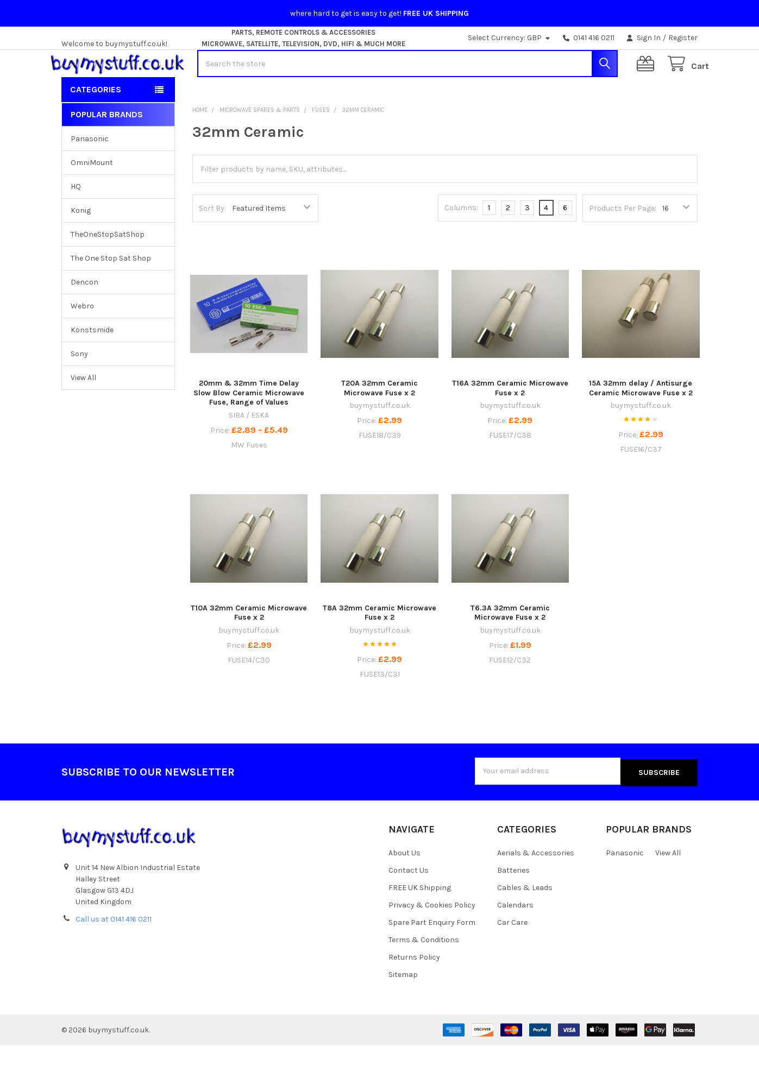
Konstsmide (92, 364)
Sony (79, 388)
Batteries (513, 902)
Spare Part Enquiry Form (431, 955)
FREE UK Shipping (419, 920)
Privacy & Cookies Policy (431, 937)
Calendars (515, 937)
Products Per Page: (622, 243)
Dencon (84, 316)
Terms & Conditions (423, 972)
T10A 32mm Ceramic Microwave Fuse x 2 (249, 647)
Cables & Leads (525, 920)
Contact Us (408, 902)
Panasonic (90, 173)
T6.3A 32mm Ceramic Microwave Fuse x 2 (510, 647)
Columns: (461, 242)
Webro (82, 340)
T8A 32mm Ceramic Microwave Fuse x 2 (379, 647)
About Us (404, 885)
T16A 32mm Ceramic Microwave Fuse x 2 (510, 422)
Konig (81, 245)
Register (683, 37)
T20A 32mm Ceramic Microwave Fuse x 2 (379, 422)
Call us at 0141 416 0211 (114, 952)
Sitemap (403, 1007)
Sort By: (212, 243)
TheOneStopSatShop (108, 269)
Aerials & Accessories (535, 885)
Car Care (512, 955)
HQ (76, 221)
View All (83, 412)
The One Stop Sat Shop (111, 293)
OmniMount (92, 197)
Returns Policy (414, 989)
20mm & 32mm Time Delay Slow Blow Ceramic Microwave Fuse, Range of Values (248, 427)
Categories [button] (95, 124)
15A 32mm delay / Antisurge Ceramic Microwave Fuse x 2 (641, 422)
